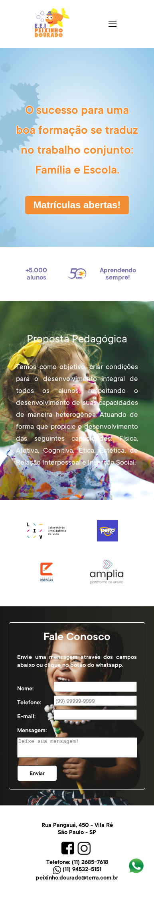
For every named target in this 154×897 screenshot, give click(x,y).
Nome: (25, 688)
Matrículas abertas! (77, 204)
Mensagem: (32, 730)
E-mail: (26, 716)
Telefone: (29, 702)
